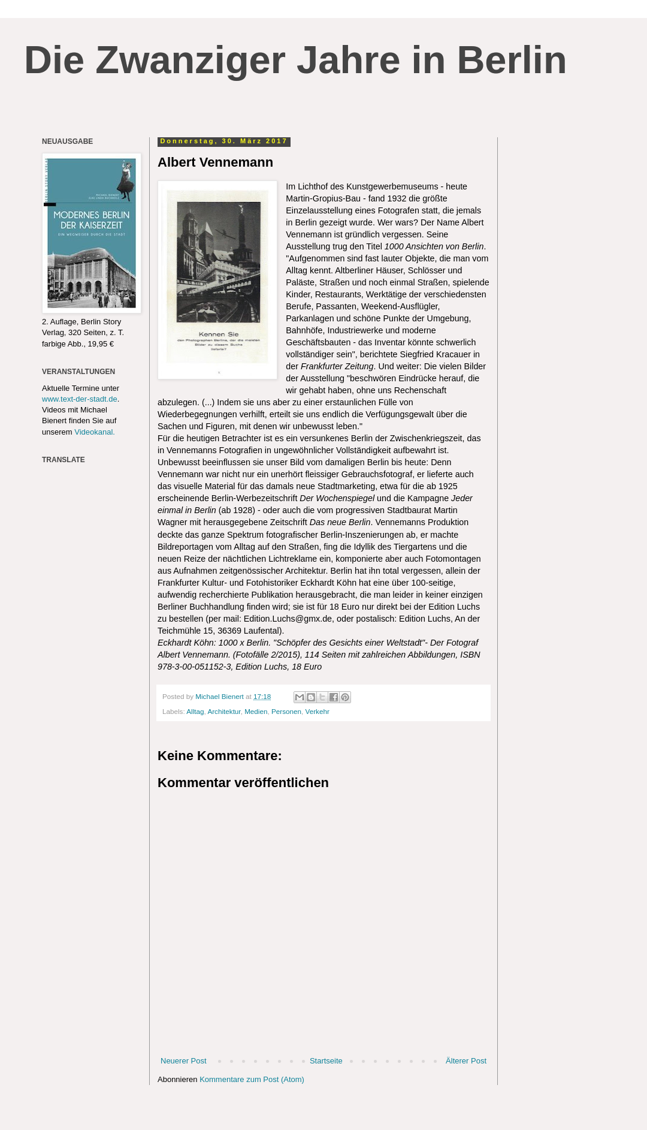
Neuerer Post (184, 1060)
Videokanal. (94, 431)
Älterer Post (466, 1060)
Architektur (223, 711)
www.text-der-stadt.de (79, 398)
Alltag (195, 711)
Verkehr (317, 711)
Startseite (326, 1060)
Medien (255, 711)
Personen (286, 711)
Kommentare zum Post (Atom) (251, 1079)
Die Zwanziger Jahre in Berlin (295, 60)
